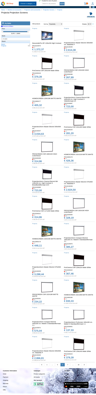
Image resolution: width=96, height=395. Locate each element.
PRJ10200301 (36, 298)
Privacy (67, 374)
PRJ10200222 (68, 270)
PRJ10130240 (36, 355)
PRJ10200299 (36, 158)
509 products (36, 24)
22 (78, 364)
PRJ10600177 (36, 101)
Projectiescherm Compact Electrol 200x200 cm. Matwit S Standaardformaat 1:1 (46, 323)
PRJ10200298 (68, 74)
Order (4, 374)
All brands (37, 377)
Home (3, 10)
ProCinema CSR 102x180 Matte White (77, 127)
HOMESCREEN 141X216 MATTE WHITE (78, 154)
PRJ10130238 (68, 186)
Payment (5, 377)
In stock (4, 38)
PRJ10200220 (68, 129)
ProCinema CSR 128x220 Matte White (77, 267)
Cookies (67, 377)
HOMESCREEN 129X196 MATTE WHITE (46, 98)
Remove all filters (7, 26)
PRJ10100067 (68, 103)
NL (90, 7)
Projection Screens (48, 10)
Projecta (59, 10)
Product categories (39, 374)
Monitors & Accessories (15, 10)
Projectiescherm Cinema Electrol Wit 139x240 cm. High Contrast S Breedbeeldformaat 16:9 (45, 183)
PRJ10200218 (36, 73)
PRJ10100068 (36, 187)
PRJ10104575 (36, 46)
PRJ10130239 (36, 271)
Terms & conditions (70, 380)
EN (93, 7)
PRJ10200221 (36, 213)
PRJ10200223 (68, 354)
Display (84, 24)
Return (5, 386)
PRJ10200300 (68, 214)
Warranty (5, 383)
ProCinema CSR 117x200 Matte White (45, 211)
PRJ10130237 (36, 131)
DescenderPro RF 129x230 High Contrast (46, 43)
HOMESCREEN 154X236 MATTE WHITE (46, 239)
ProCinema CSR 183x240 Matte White (45, 70)
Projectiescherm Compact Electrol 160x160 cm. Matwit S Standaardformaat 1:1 (78, 239)
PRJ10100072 (36, 327)
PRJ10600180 (68, 297)
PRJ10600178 (68, 157)
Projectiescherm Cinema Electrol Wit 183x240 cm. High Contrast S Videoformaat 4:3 (76, 99)
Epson (3, 44)
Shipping (5, 380)
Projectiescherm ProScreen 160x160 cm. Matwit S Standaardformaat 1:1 (78, 323)
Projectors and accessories (32, 10)
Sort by (46, 24)
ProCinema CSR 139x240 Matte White (77, 351)
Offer (4, 390)
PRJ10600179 (36, 241)
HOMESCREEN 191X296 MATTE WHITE (78, 295)
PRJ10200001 (68, 326)
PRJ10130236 (68, 47)
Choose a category (27, 3)
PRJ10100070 (68, 244)
